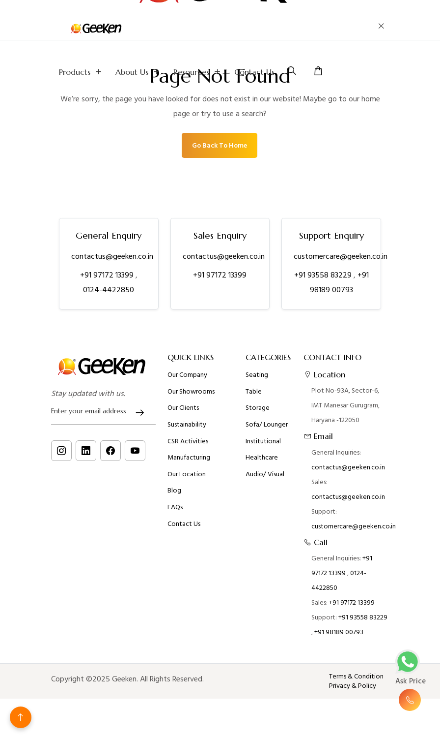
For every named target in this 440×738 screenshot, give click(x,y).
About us (138, 71)
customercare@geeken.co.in (340, 256)
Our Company (187, 379)
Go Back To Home (219, 145)
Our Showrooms (191, 395)
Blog (174, 494)
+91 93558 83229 (324, 275)
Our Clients (183, 412)
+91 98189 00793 (338, 636)
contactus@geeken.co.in (112, 256)
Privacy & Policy (352, 686)
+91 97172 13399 (108, 275)
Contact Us (254, 72)
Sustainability (186, 428)
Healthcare (262, 461)
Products (81, 71)
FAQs (175, 511)
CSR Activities (187, 445)
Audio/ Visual (265, 478)
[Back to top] (20, 717)
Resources (197, 71)
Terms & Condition (356, 676)
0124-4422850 (108, 289)
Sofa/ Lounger (267, 428)
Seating (257, 379)
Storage (258, 412)
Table (254, 395)
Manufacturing (188, 461)
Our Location (186, 478)
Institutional (263, 445)
